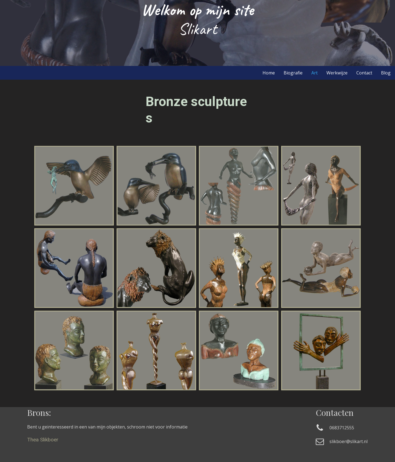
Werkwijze (337, 73)
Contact (364, 73)
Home (269, 73)
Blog (386, 73)
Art (314, 73)
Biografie (293, 73)
